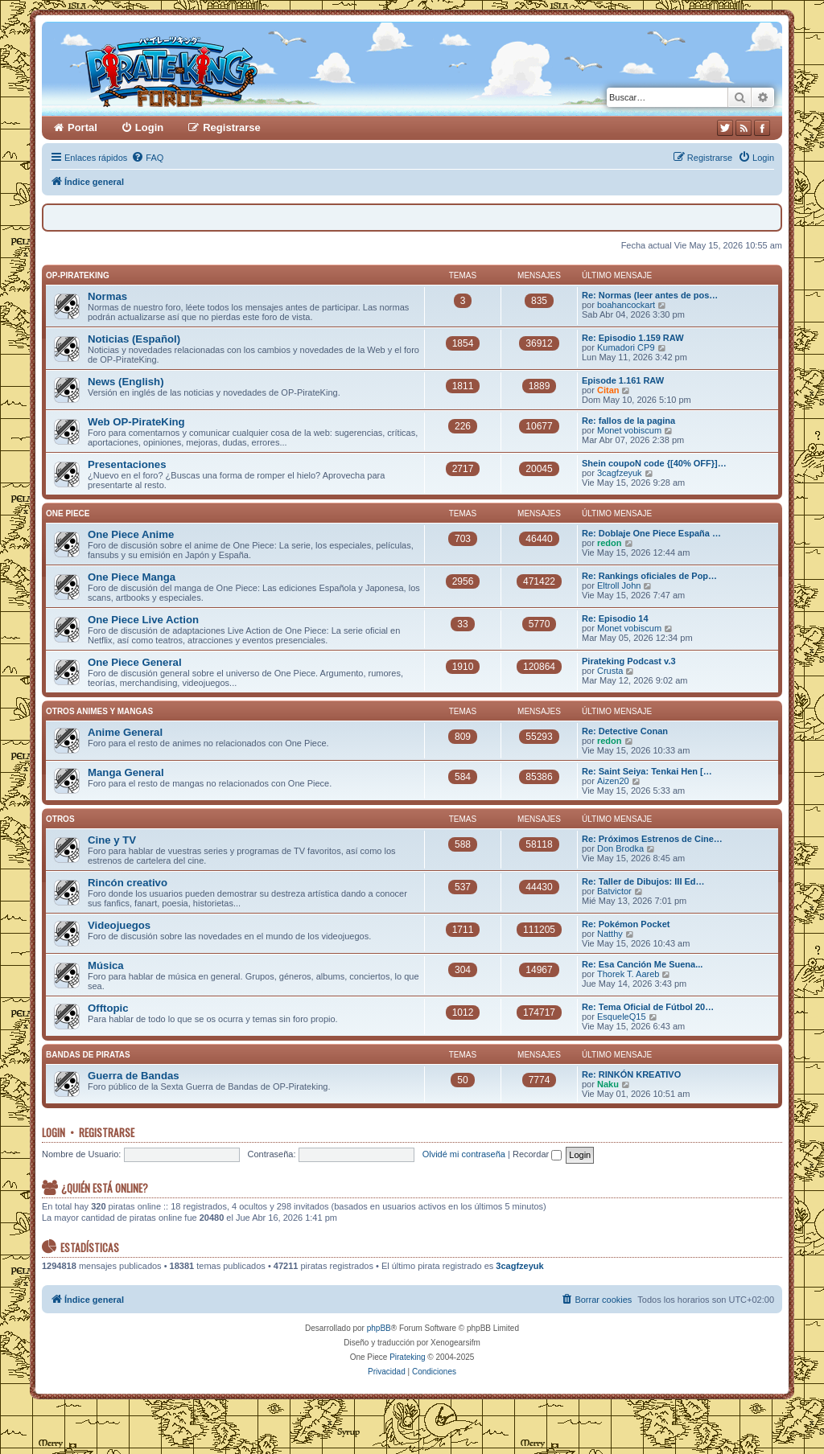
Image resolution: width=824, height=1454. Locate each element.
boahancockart (626, 305)
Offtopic (108, 1008)
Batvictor (614, 891)
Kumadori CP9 (626, 347)
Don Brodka (620, 848)
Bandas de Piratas (88, 1054)
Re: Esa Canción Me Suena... (642, 964)
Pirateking (407, 1357)
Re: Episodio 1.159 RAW (633, 338)
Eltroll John (619, 585)
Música (106, 965)
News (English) (126, 382)
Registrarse (106, 1132)
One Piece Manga (131, 577)
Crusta (610, 671)
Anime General (125, 732)
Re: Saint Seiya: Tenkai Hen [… (647, 771)
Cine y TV (112, 840)
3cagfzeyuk (619, 473)
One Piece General (135, 662)
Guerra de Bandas (133, 1076)
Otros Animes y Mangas (99, 711)
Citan (608, 390)
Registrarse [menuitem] (232, 127)
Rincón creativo (127, 883)
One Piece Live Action (143, 620)
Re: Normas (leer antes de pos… (650, 295)
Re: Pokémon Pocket (626, 924)
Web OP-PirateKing (136, 422)
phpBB (379, 1328)
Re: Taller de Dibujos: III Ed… (643, 881)
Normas (107, 296)
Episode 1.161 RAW (623, 380)
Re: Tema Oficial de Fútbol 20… (648, 1007)
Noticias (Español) (134, 339)
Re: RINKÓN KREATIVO (631, 1074)
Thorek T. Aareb (628, 974)
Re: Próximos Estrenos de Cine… (652, 839)
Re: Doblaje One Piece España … (651, 533)
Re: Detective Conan (625, 731)
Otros (60, 819)
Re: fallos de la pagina (628, 420)
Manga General (126, 772)
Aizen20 (613, 781)
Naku (608, 1084)
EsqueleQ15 (621, 1016)
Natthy (610, 934)
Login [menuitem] (149, 127)
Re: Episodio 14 (615, 618)
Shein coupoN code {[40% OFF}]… (654, 463)
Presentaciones (127, 464)
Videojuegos (119, 925)
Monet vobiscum (629, 430)
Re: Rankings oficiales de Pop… (649, 576)
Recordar (537, 1154)
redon (609, 543)
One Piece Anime (131, 534)
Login (53, 1132)
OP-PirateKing (77, 275)
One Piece (67, 513)
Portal (82, 127)
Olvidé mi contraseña (463, 1154)
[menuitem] (147, 157)
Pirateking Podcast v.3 (629, 661)
